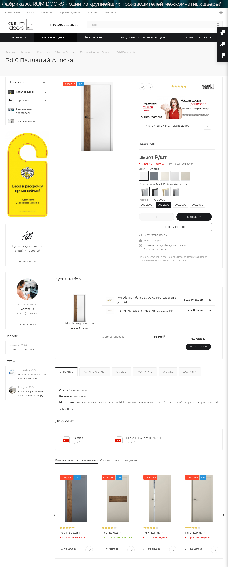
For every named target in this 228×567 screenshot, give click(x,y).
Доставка (189, 372)
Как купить (144, 372)
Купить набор (198, 347)
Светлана (27, 309)
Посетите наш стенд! (21, 349)
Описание (66, 372)
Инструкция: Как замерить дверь (178, 126)
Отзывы (121, 372)
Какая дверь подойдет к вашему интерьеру (31, 393)
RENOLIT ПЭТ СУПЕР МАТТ (143, 438)
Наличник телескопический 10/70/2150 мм (145, 310)
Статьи (10, 361)
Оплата (168, 372)
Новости (11, 336)
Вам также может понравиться (76, 460)
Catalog (78, 438)
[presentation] (54, 515)
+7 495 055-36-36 (65, 25)
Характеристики (95, 372)
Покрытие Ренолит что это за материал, (32, 376)
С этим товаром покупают (118, 460)
